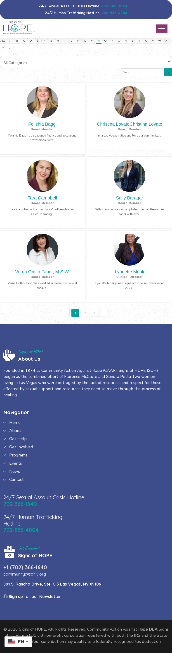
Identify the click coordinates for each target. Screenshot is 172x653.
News (14, 471)
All (2, 40)
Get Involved (21, 447)
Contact (16, 479)
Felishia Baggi (42, 124)
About (15, 430)
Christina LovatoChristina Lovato (129, 124)
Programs (18, 455)
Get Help (18, 439)
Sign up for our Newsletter (32, 596)
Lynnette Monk (129, 271)
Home (15, 422)
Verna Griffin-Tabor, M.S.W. (42, 271)
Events (15, 463)
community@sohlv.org (24, 574)
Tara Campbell (42, 197)
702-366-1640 (114, 6)
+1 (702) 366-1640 (25, 567)
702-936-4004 (114, 12)
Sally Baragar (129, 197)
